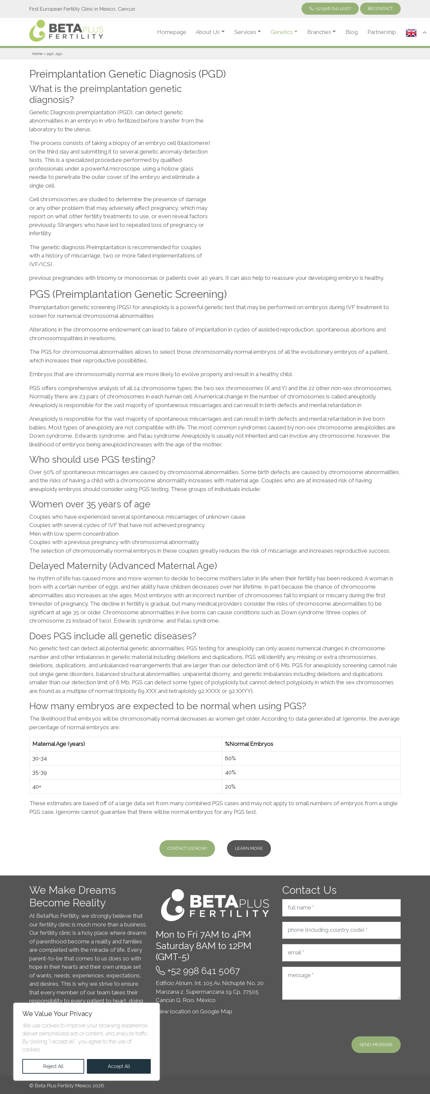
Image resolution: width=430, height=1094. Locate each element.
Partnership (381, 32)
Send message (376, 1044)
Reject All (53, 1066)
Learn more (249, 848)
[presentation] (332, 1018)
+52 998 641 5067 (330, 8)
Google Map (216, 1011)
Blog (351, 32)
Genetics (282, 32)
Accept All (119, 1066)
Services (245, 32)
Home (37, 53)
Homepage (171, 32)
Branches (319, 32)
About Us (208, 32)
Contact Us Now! (187, 848)
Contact (380, 8)
